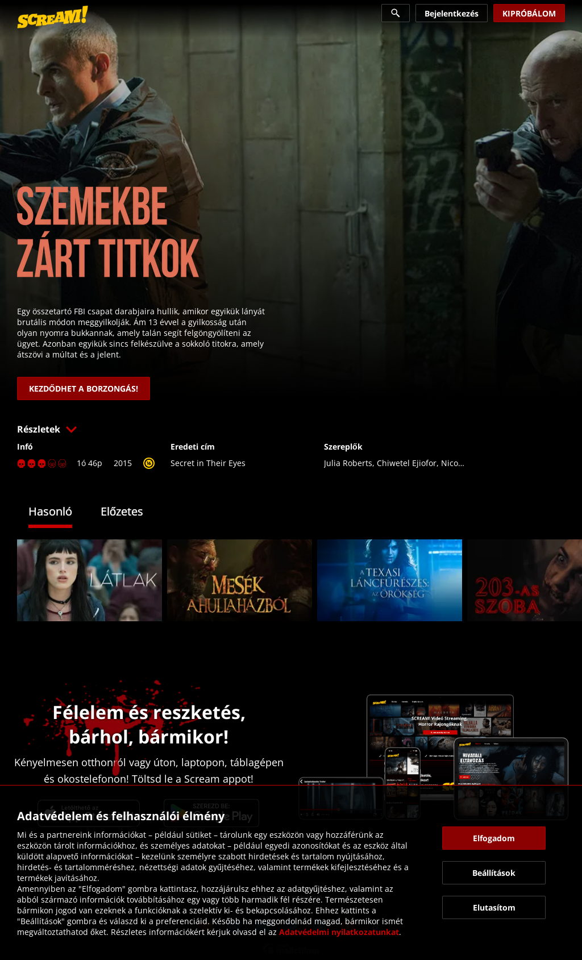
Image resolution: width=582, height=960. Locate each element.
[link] (52, 17)
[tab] (59, 513)
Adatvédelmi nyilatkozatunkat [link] (339, 931)
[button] (291, 429)
